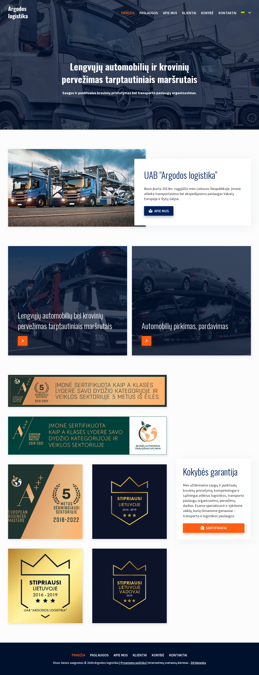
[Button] (23, 341)
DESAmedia (198, 663)
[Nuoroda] (18, 12)
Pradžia (78, 655)
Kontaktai (178, 655)
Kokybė (158, 655)
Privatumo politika (133, 663)
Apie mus (121, 655)
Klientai (140, 655)
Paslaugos (99, 655)
